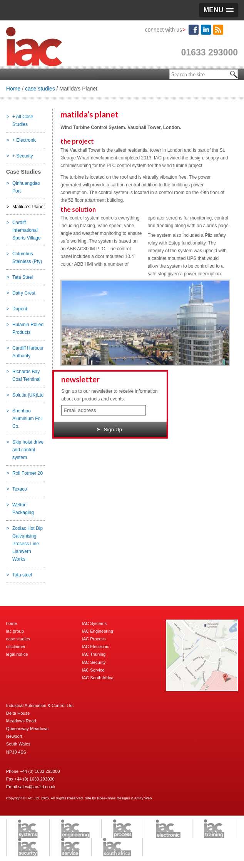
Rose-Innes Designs (113, 798)
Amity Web (143, 798)
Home (13, 88)
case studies (40, 88)
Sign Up (109, 429)
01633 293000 (209, 52)
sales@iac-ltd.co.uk (36, 786)
